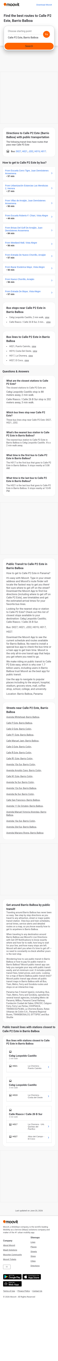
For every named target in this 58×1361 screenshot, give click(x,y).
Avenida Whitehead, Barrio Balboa (22, 717)
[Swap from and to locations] (46, 34)
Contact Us (37, 1291)
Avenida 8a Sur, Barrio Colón (20, 794)
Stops (33, 1256)
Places (34, 1247)
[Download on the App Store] (31, 1277)
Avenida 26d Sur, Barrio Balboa (21, 827)
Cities (33, 1261)
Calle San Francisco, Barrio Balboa (23, 800)
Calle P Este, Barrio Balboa (19, 723)
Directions (35, 1266)
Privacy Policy (23, 1291)
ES (7, 1267)
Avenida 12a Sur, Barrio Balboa (21, 788)
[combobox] (29, 32)
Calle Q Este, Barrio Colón (18, 729)
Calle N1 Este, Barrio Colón (19, 776)
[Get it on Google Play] (12, 1277)
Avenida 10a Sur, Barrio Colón (20, 764)
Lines (33, 1242)
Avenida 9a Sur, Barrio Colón (20, 782)
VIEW (47, 317)
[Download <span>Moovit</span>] (44, 5)
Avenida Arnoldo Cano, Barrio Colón (23, 770)
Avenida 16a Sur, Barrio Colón (20, 821)
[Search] (29, 46)
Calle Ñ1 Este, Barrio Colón (19, 758)
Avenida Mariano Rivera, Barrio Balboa (24, 833)
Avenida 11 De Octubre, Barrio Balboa (24, 806)
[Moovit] (11, 5)
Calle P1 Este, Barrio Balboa (19, 735)
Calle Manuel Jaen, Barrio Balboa (22, 740)
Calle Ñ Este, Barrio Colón (18, 752)
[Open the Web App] (12, 1284)
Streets (34, 1251)
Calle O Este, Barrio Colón (18, 746)
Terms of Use (9, 1291)
